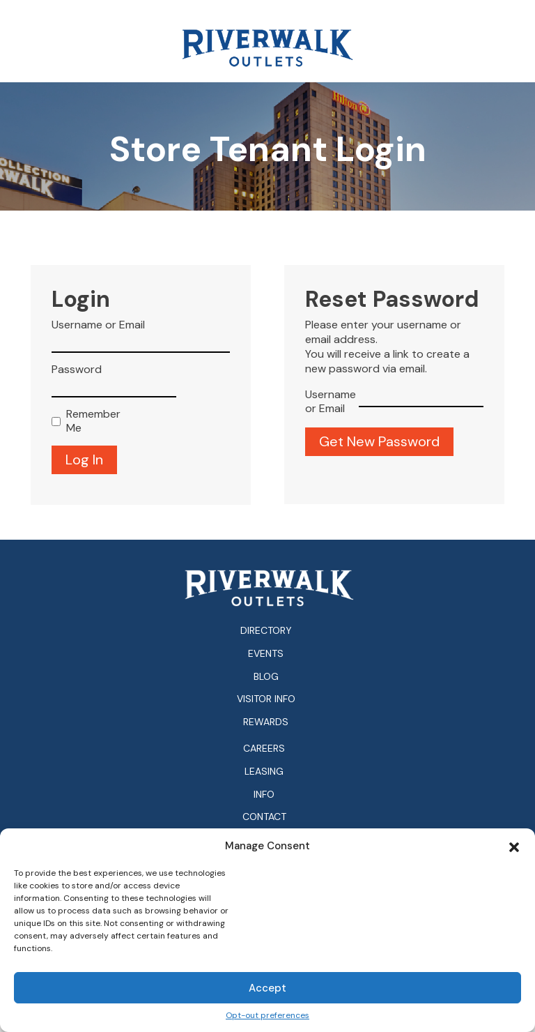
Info (264, 794)
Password (77, 370)
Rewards (265, 721)
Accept (267, 988)
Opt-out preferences (267, 1015)
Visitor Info (266, 698)
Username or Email (98, 325)
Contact (264, 817)
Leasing (264, 771)
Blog (266, 676)
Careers (264, 748)
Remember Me (90, 421)
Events (266, 653)
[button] (514, 846)
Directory (266, 630)
